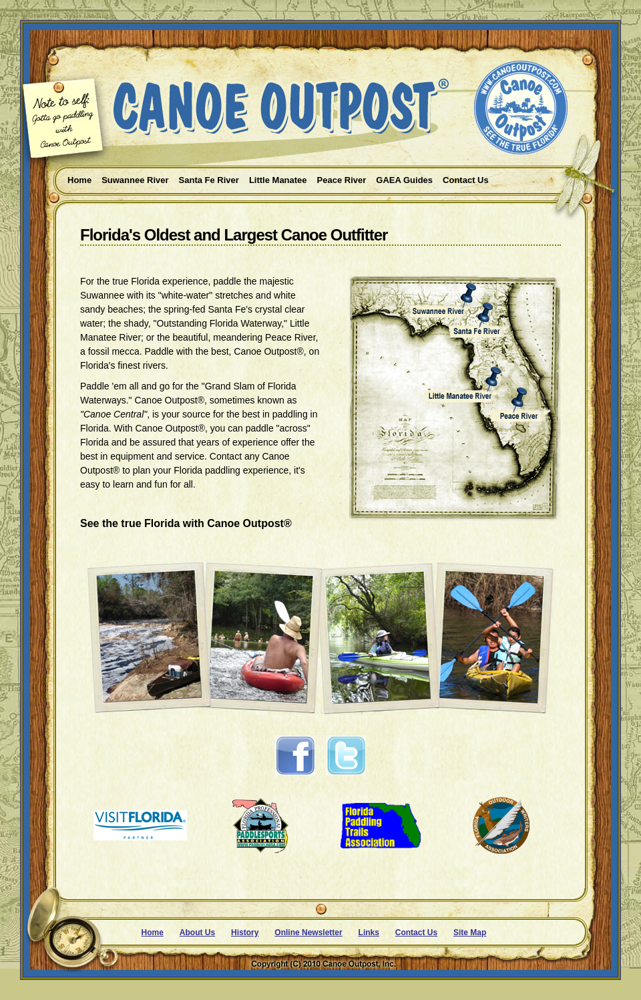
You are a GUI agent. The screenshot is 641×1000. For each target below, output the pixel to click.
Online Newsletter (308, 932)
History (244, 932)
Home (153, 932)
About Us (197, 932)
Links (369, 932)
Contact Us (416, 932)
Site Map (469, 932)
